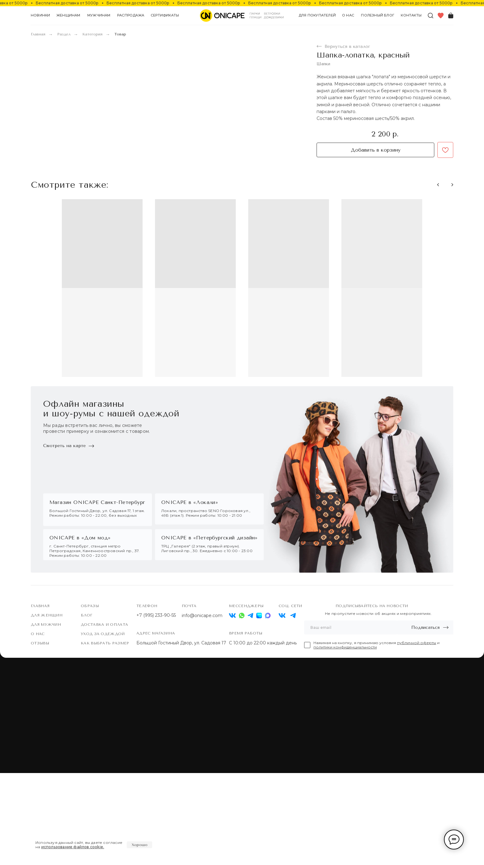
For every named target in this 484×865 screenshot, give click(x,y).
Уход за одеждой (103, 726)
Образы (90, 698)
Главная (38, 34)
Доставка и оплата (104, 716)
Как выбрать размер (105, 735)
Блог (86, 707)
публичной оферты (416, 734)
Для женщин (46, 707)
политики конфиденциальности (345, 739)
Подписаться (425, 719)
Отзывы (40, 735)
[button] (69, 15)
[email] (350, 719)
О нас (38, 726)
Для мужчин (46, 716)
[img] (282, 707)
